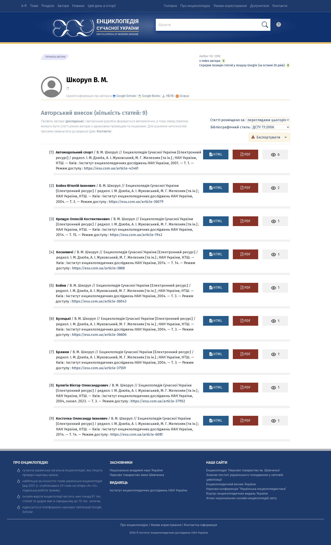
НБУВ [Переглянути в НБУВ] (170, 96)
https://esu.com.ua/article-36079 (136, 201)
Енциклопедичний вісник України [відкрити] (231, 484)
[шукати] (265, 25)
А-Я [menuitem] (24, 6)
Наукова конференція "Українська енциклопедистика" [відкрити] (246, 489)
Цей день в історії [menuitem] (102, 6)
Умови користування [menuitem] (230, 6)
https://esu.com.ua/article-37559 (99, 368)
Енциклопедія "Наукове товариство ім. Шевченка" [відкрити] (243, 470)
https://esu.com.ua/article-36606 (99, 334)
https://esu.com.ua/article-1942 (136, 234)
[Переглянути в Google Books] (151, 96)
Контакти (104, 131)
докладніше (74, 121)
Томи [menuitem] (34, 6)
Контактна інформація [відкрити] (200, 525)
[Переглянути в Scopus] (184, 96)
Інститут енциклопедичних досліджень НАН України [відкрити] (148, 490)
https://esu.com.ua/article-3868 (98, 268)
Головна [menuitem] (170, 6)
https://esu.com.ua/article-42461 (111, 168)
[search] (278, 25)
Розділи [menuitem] (48, 6)
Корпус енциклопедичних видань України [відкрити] (237, 493)
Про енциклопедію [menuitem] (195, 6)
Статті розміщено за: (227, 120)
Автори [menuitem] (63, 6)
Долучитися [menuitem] (259, 6)
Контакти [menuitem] (280, 6)
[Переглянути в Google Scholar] (126, 96)
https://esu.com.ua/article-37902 (157, 401)
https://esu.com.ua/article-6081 (136, 434)
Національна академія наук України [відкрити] (136, 470)
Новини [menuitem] (78, 6)
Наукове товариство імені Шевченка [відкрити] (137, 475)
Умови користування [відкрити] (166, 525)
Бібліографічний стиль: (230, 127)
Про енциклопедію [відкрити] (134, 525)
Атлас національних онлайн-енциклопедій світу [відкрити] (241, 498)
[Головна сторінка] (73, 27)
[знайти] (213, 25)
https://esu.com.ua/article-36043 (99, 301)
